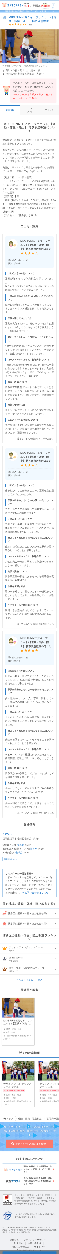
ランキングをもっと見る (29, 980)
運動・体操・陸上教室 (30, 1118)
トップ (8, 1118)
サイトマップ (40, 1246)
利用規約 (18, 1243)
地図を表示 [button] (11, 858)
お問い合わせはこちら (35, 892)
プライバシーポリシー (35, 1239)
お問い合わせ (34, 1243)
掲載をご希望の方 (20, 1246)
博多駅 (21, 844)
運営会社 (14, 1239)
